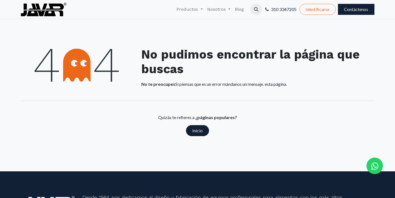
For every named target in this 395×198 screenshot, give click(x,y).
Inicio (197, 130)
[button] (256, 9)
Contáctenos (356, 9)
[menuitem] (189, 9)
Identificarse (317, 9)
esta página (275, 84)
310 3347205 (284, 9)
